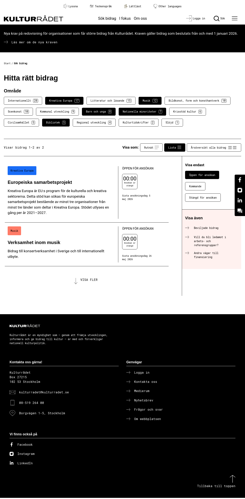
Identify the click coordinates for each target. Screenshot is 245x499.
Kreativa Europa (64, 101)
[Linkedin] (240, 200)
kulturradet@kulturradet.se (44, 393)
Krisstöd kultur (187, 111)
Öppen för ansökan (202, 175)
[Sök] (219, 18)
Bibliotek (56, 122)
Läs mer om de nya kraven (34, 42)
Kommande (195, 186)
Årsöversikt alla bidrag (214, 147)
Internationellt (23, 101)
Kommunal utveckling (57, 111)
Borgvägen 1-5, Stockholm (42, 414)
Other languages (167, 6)
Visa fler (89, 280)
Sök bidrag (107, 18)
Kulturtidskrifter (138, 122)
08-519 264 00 (31, 404)
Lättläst (132, 6)
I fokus (125, 18)
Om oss (140, 18)
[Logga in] (195, 18)
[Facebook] (240, 180)
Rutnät (151, 147)
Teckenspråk (101, 6)
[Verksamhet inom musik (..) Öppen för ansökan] (87, 244)
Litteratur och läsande (111, 101)
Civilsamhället (21, 122)
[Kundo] (240, 211)
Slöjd (172, 122)
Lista (174, 147)
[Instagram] (240, 190)
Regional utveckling (94, 122)
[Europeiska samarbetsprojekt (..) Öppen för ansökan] (87, 192)
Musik (150, 101)
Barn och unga (99, 111)
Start (7, 63)
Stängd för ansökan (203, 197)
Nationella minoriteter (142, 111)
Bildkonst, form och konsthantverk (197, 101)
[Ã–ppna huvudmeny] (235, 18)
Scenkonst (18, 111)
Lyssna (71, 6)
